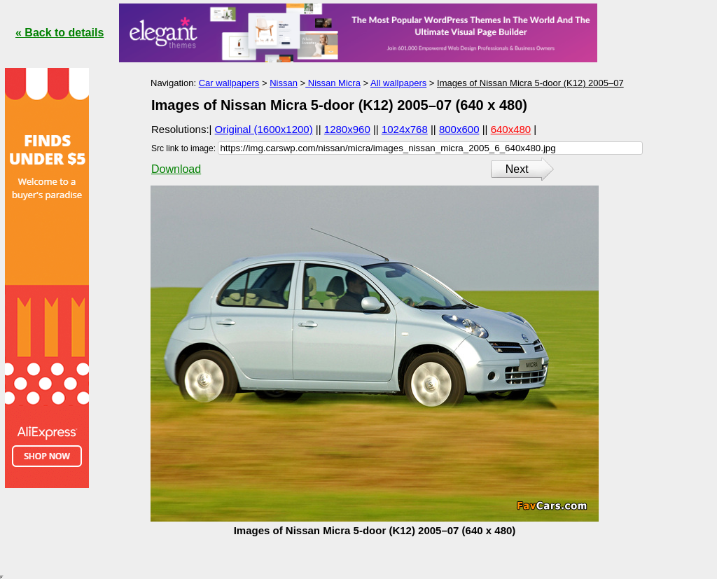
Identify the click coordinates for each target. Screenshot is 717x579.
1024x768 (405, 129)
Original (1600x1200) (264, 129)
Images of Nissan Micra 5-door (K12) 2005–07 (530, 83)
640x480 (511, 129)
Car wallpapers (229, 83)
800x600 (459, 129)
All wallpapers (398, 83)
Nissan (284, 83)
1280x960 (347, 129)
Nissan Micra (333, 83)
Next (517, 169)
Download (176, 169)
